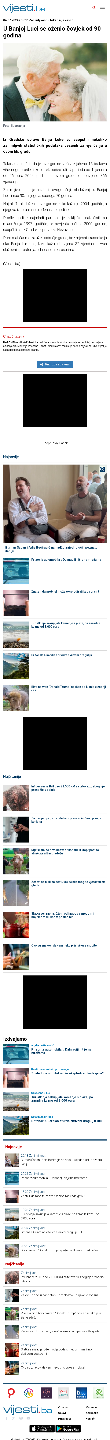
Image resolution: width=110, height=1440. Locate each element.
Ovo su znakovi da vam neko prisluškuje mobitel (64, 945)
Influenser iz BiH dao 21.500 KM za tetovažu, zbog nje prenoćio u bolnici (68, 788)
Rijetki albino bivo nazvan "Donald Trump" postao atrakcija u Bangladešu (65, 851)
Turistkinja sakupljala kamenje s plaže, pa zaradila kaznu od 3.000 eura (65, 625)
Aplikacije (92, 1412)
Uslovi (62, 1412)
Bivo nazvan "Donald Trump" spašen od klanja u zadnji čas (68, 688)
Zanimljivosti (37, 1155)
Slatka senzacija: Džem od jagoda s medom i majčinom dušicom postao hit (62, 915)
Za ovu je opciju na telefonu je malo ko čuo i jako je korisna (66, 820)
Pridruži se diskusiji (55, 364)
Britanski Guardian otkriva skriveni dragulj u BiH (64, 655)
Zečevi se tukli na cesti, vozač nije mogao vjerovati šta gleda (68, 883)
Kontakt (90, 1418)
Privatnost (64, 1418)
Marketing (92, 1407)
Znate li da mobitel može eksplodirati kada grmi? (65, 591)
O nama (62, 1407)
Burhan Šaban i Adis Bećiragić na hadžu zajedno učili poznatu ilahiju (51, 549)
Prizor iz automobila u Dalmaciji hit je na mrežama (66, 559)
